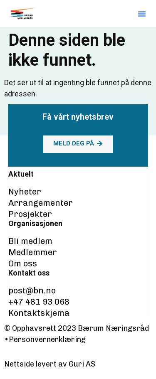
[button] (142, 13)
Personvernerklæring (47, 339)
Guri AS (82, 364)
